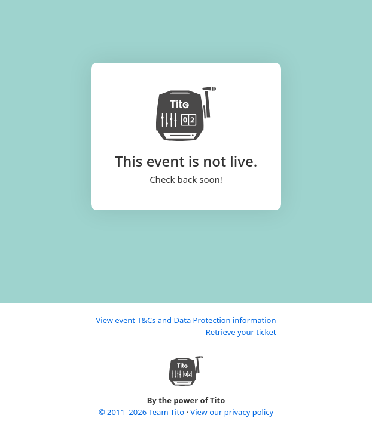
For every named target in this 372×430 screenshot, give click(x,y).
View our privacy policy (231, 412)
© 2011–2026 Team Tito (143, 412)
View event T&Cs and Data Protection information (186, 320)
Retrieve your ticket (241, 332)
